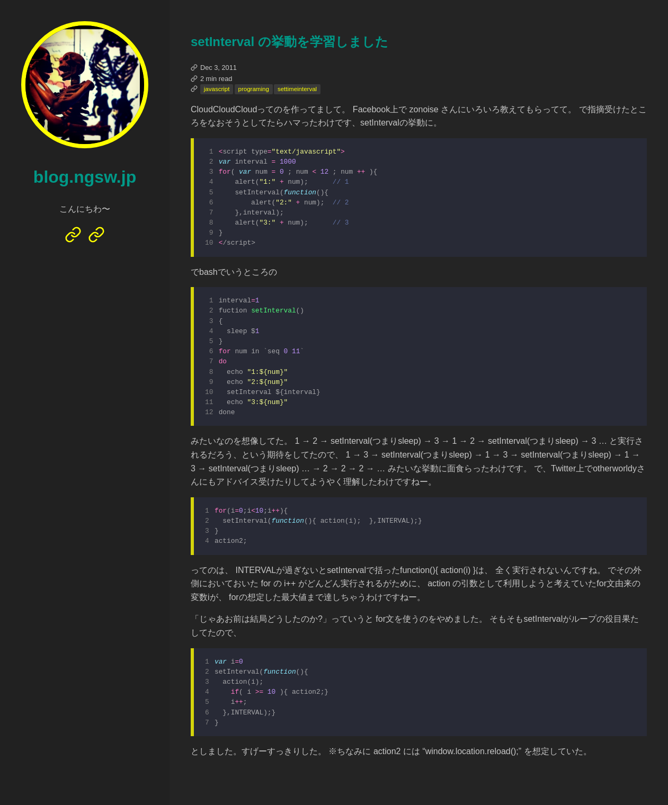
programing (253, 89)
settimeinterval (297, 89)
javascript (217, 89)
